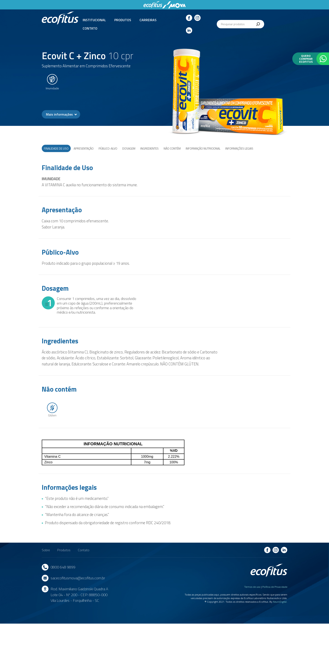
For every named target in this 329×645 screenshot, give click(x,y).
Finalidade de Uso (56, 148)
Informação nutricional (203, 148)
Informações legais (239, 148)
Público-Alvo (108, 148)
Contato (90, 28)
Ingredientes (149, 148)
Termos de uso (252, 587)
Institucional (94, 19)
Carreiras (148, 19)
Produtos (122, 19)
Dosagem (128, 148)
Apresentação (84, 148)
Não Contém (172, 148)
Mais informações (59, 114)
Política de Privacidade (274, 587)
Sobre (46, 549)
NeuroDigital (280, 602)
